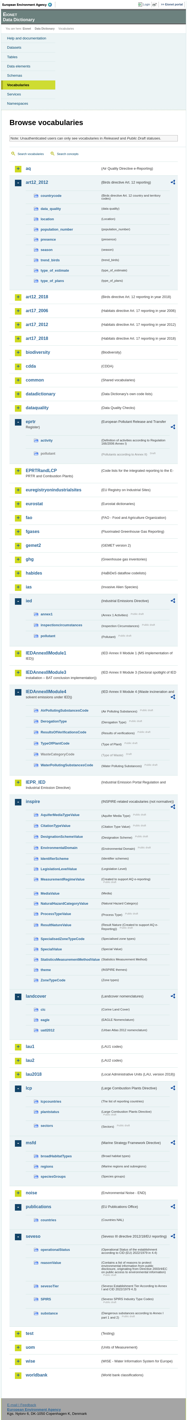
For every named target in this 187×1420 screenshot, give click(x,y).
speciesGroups (53, 1176)
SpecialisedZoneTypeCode (63, 939)
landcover (36, 996)
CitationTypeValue (55, 826)
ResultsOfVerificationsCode (63, 732)
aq (28, 168)
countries (48, 1220)
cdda (31, 366)
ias (29, 587)
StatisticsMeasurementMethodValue (70, 959)
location (47, 219)
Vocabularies (18, 85)
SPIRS (46, 1299)
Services (14, 94)
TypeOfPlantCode (55, 743)
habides (34, 573)
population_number (57, 229)
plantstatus (50, 1112)
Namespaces (17, 103)
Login (146, 4)
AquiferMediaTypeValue (60, 815)
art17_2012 (37, 324)
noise (31, 1192)
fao (29, 517)
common (35, 380)
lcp (29, 1088)
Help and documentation (26, 38)
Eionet (27, 28)
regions (47, 1166)
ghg (30, 559)
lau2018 (34, 1074)
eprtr (31, 421)
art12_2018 (37, 296)
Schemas (14, 75)
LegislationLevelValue (59, 869)
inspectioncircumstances (61, 625)
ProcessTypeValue (56, 914)
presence (48, 239)
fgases (33, 531)
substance (49, 1313)
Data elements (18, 66)
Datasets (14, 47)
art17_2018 (37, 338)
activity (47, 440)
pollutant (48, 636)
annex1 (47, 614)
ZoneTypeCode (53, 980)
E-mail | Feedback (21, 1405)
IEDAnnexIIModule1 (46, 653)
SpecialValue (51, 949)
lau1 (30, 1046)
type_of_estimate (55, 270)
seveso (33, 1236)
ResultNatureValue (56, 925)
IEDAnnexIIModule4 (46, 691)
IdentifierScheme (55, 859)
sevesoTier (50, 1286)
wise (30, 1361)
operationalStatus (55, 1250)
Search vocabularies (31, 154)
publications (38, 1206)
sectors (47, 1126)
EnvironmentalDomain (59, 848)
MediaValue (50, 893)
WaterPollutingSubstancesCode (67, 765)
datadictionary (40, 394)
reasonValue (51, 1263)
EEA (28, 4)
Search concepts (67, 154)
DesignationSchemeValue (62, 837)
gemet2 (33, 545)
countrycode (51, 196)
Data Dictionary (44, 28)
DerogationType (54, 721)
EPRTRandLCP (41, 470)
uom (30, 1347)
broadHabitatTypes (56, 1156)
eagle (45, 1020)
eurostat (34, 503)
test (29, 1333)
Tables (12, 57)
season (47, 250)
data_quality (51, 209)
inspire (33, 801)
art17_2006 (37, 310)
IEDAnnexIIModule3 (46, 672)
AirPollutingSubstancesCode (64, 710)
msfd (31, 1142)
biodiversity (38, 352)
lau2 (30, 1060)
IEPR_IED (36, 782)
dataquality (37, 407)
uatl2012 (47, 1030)
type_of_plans (52, 281)
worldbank (36, 1375)
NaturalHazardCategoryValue (64, 903)
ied (29, 601)
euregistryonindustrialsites (53, 490)
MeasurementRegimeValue (63, 879)
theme (46, 970)
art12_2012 (37, 182)
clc (43, 1009)
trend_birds (50, 260)
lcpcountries (51, 1101)
